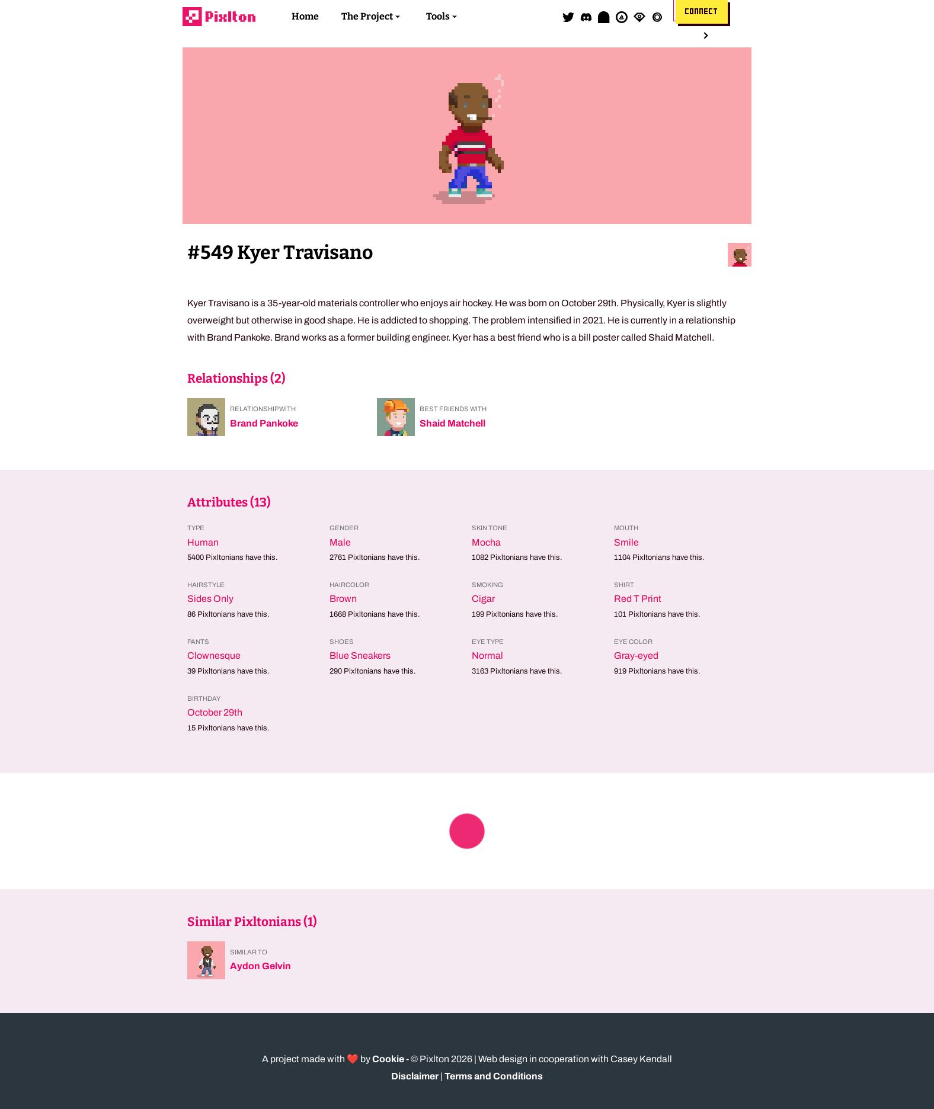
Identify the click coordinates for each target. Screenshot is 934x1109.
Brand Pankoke (264, 423)
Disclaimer (415, 1076)
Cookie (388, 1059)
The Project (367, 16)
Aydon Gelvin (260, 966)
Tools (438, 16)
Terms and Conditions (493, 1076)
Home (305, 16)
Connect (701, 12)
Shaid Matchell (452, 423)
